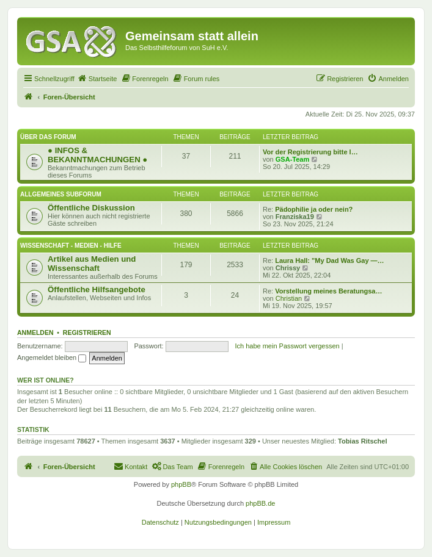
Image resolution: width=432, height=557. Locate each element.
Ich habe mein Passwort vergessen (287, 346)
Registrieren (87, 332)
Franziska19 (295, 216)
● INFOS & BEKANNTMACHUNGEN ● (97, 155)
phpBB (181, 484)
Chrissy (288, 267)
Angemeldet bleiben (51, 357)
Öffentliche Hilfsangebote (96, 289)
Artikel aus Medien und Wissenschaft (92, 263)
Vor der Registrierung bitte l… (310, 152)
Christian (289, 298)
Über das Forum (48, 137)
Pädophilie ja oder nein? (314, 209)
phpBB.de (260, 503)
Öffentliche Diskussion (91, 207)
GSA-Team (292, 159)
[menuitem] (97, 78)
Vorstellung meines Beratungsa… (328, 291)
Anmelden (35, 332)
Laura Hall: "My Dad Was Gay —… (329, 260)
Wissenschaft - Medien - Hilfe (71, 245)
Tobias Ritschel (362, 441)
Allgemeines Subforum (60, 194)
